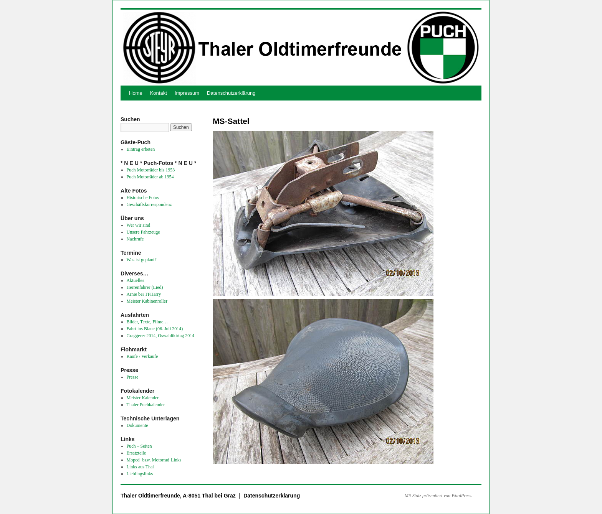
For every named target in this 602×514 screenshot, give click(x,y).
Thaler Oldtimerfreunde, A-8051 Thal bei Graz (179, 496)
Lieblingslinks (140, 473)
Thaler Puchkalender (146, 404)
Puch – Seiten (139, 446)
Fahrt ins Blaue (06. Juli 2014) (155, 328)
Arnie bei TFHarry (144, 294)
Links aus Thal (140, 467)
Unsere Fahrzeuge (143, 232)
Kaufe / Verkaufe (142, 356)
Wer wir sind (138, 225)
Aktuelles (135, 280)
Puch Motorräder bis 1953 (151, 170)
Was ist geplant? (142, 259)
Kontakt (158, 93)
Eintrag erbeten (141, 149)
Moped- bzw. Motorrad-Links (154, 460)
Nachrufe (135, 239)
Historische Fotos (143, 197)
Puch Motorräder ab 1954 (150, 177)
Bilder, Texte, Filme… (147, 322)
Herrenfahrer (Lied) (145, 287)
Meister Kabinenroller (147, 301)
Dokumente (137, 425)
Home (135, 93)
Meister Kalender (143, 397)
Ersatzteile (136, 453)
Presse (133, 377)
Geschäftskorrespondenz (149, 204)
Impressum (187, 93)
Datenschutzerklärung (231, 93)
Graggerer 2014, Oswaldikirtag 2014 (161, 335)
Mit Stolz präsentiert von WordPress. (438, 495)
